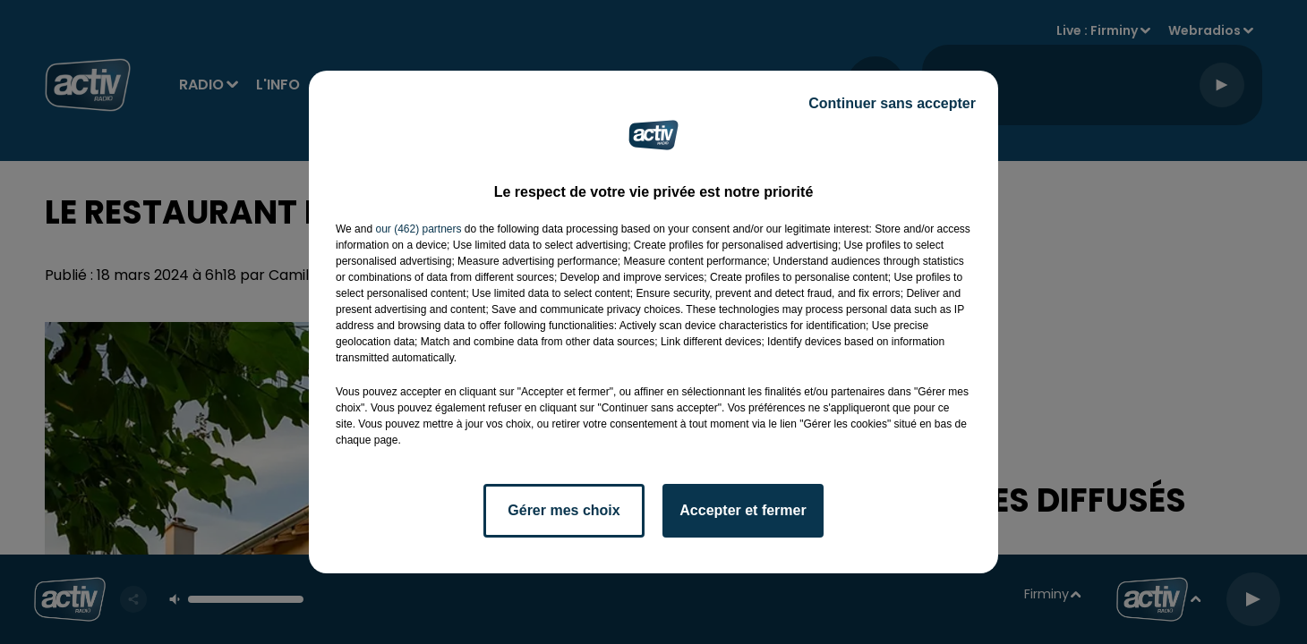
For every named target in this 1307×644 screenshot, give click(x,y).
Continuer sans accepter (892, 103)
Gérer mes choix (563, 510)
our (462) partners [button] (418, 229)
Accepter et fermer (742, 510)
